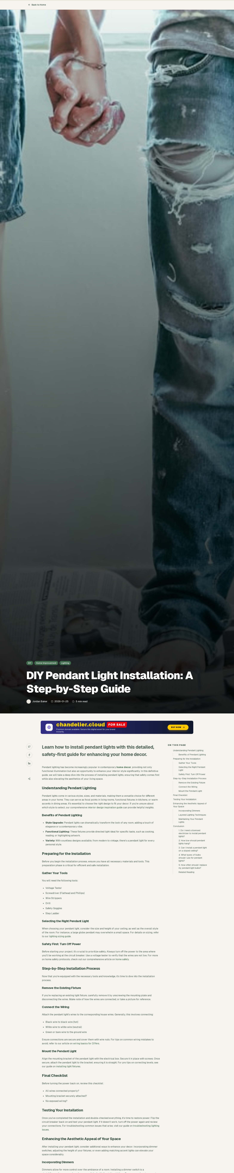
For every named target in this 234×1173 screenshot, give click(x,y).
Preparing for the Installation (186, 758)
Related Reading (186, 872)
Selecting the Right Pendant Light (192, 768)
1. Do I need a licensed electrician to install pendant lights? (192, 833)
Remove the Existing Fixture (192, 782)
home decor (124, 767)
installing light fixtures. (68, 1066)
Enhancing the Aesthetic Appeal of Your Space (190, 805)
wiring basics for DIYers (86, 1043)
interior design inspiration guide (105, 807)
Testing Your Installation (184, 799)
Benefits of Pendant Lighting (192, 754)
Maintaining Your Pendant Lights (191, 820)
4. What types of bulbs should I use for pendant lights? (190, 857)
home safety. (122, 959)
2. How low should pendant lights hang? (192, 842)
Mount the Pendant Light (190, 791)
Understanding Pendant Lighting (188, 750)
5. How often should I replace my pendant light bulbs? (193, 866)
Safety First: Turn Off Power (192, 774)
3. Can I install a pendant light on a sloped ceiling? (193, 849)
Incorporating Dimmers (189, 810)
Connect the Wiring (188, 786)
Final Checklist (180, 795)
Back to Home (37, 4)
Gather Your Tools (187, 763)
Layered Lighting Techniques (192, 815)
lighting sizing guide (60, 936)
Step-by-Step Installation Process (189, 778)
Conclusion (178, 826)
